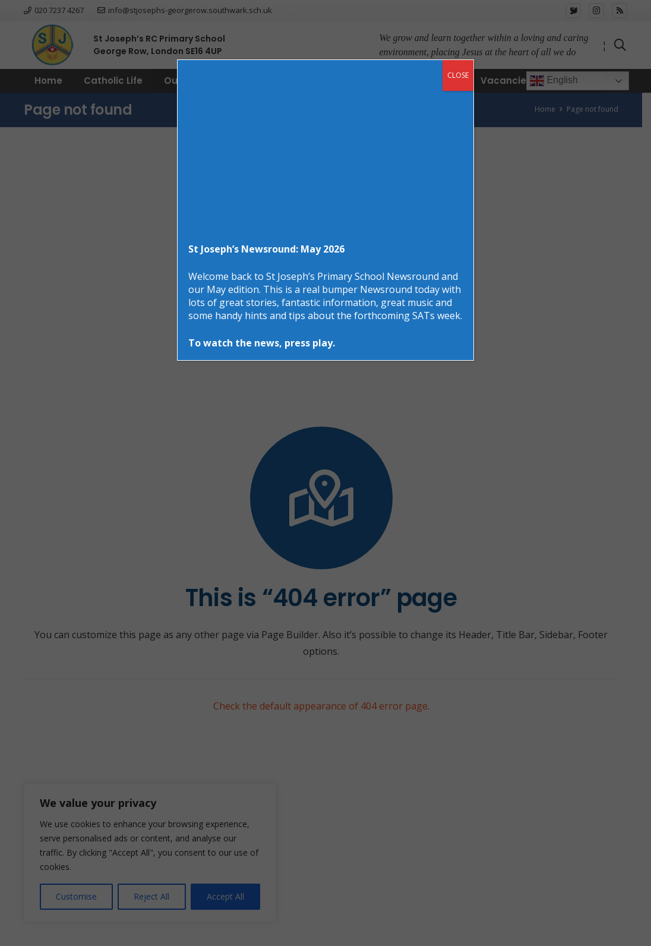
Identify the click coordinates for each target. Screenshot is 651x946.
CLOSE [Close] (458, 75)
